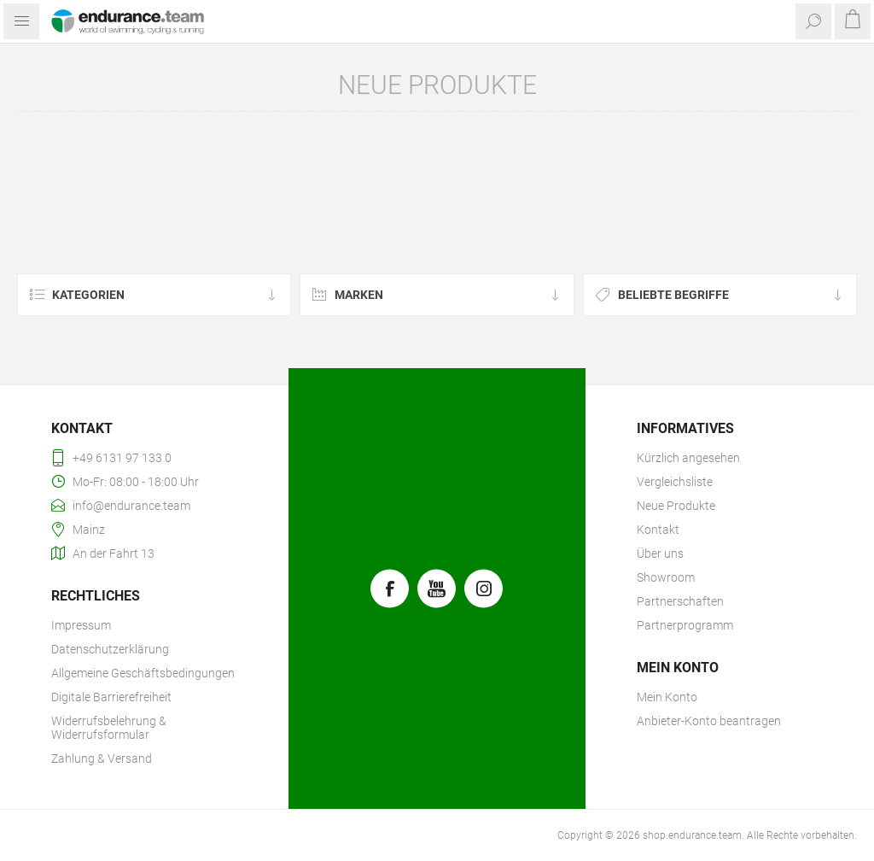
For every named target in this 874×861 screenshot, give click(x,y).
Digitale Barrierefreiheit (111, 697)
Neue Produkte (676, 505)
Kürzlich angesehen (688, 458)
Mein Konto (667, 697)
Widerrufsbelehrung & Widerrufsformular (108, 727)
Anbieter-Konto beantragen (709, 721)
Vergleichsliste (675, 482)
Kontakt (658, 529)
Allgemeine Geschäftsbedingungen (143, 673)
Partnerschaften (680, 601)
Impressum (81, 625)
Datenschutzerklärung (110, 649)
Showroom (666, 577)
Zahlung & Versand (101, 758)
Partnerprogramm (685, 625)
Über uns (660, 553)
